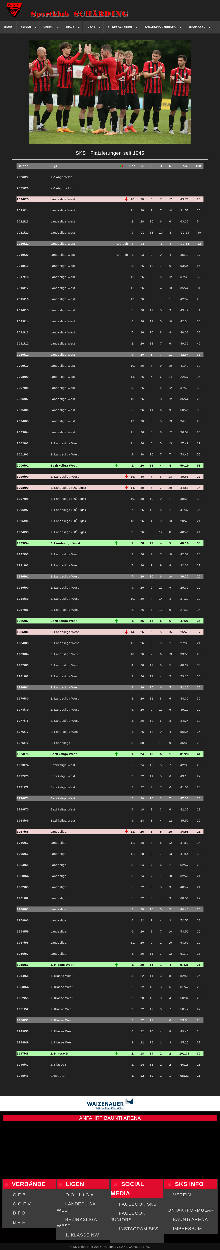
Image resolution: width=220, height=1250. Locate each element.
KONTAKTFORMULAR (189, 1210)
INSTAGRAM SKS (138, 1228)
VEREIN (182, 1194)
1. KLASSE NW (82, 1234)
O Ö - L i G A (79, 1194)
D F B (19, 1213)
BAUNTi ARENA (190, 1219)
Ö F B (19, 1194)
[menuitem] (8, 27)
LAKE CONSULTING (134, 1246)
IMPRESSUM (187, 1228)
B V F (19, 1222)
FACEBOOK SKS (138, 1204)
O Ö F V (22, 1203)
